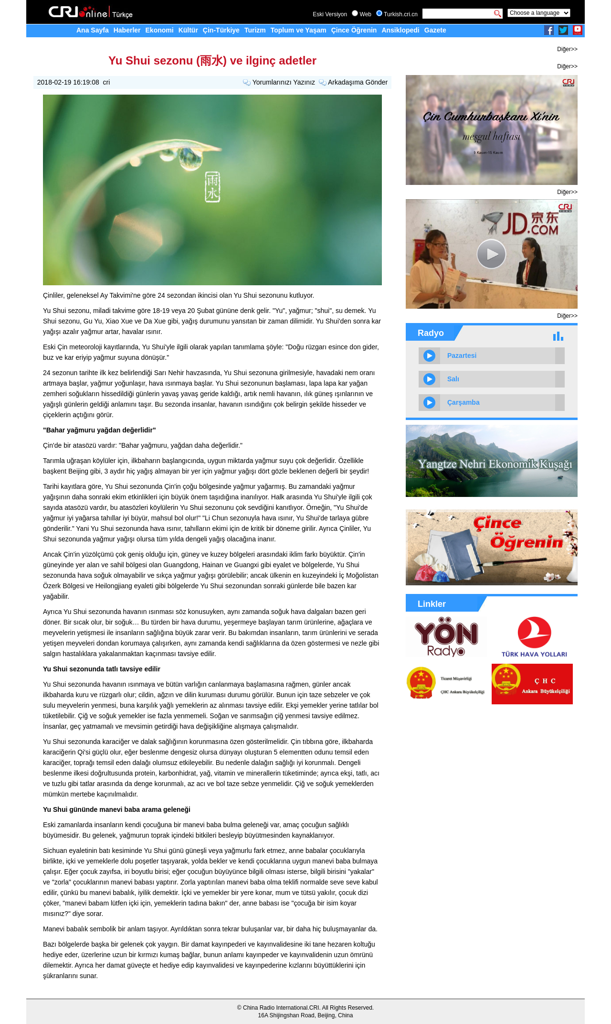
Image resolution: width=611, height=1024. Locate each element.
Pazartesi (461, 355)
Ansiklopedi (400, 30)
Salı (453, 379)
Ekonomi (160, 30)
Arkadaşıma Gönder (358, 82)
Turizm (255, 30)
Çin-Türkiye (221, 30)
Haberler (127, 30)
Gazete (435, 30)
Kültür (188, 30)
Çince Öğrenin (354, 30)
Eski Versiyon (330, 14)
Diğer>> (567, 49)
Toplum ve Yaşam (299, 30)
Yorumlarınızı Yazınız (284, 82)
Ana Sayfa (92, 30)
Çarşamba (463, 402)
